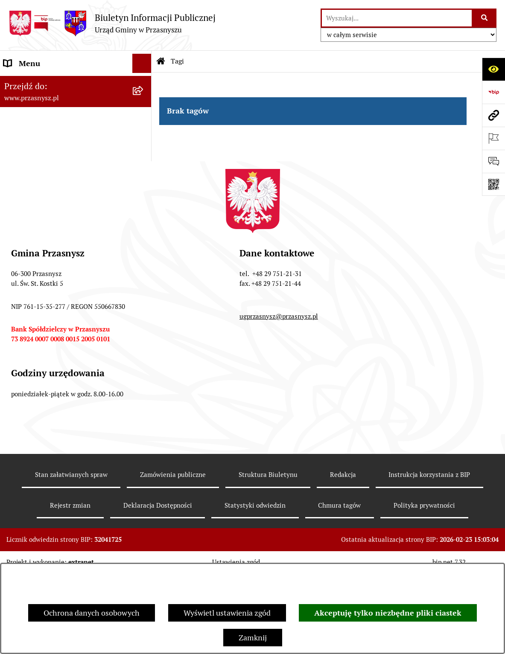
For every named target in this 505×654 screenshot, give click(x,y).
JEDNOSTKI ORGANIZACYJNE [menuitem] (55, 159)
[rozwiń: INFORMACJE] (143, 121)
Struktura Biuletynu (268, 555)
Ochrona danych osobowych (92, 613)
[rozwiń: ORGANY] (143, 82)
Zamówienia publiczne (173, 555)
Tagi (177, 61)
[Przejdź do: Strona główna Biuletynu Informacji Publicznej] (161, 61)
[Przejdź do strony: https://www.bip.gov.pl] (493, 92)
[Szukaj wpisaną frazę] (484, 18)
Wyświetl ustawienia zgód (227, 613)
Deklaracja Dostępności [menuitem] (43, 198)
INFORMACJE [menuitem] (27, 121)
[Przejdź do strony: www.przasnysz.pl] (493, 115)
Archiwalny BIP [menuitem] (30, 178)
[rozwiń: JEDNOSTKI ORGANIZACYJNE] (143, 159)
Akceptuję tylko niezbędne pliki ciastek (387, 613)
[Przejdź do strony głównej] (112, 23)
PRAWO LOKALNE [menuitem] (35, 102)
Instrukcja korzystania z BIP (429, 555)
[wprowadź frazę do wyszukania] (397, 18)
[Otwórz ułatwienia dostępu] (493, 69)
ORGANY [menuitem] (19, 82)
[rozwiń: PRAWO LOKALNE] (143, 102)
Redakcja (343, 555)
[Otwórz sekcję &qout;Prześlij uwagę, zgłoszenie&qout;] (493, 161)
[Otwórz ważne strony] (493, 138)
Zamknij (253, 637)
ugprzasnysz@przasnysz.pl (278, 396)
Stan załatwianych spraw (71, 555)
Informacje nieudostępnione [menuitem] (52, 140)
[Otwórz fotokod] (493, 184)
